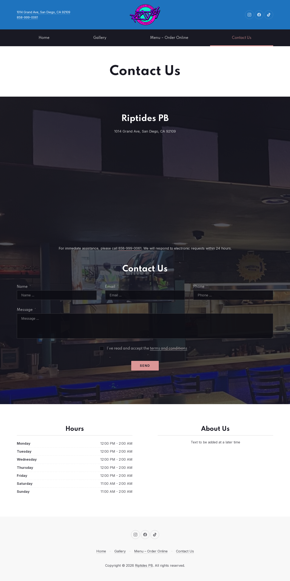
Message (26, 310)
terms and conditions (168, 348)
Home (44, 38)
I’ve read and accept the (145, 348)
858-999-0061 (27, 17)
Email (112, 287)
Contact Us (241, 38)
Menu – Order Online (169, 38)
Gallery (99, 38)
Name (24, 287)
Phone (200, 287)
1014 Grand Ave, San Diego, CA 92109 (43, 12)
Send (145, 365)
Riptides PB (144, 565)
